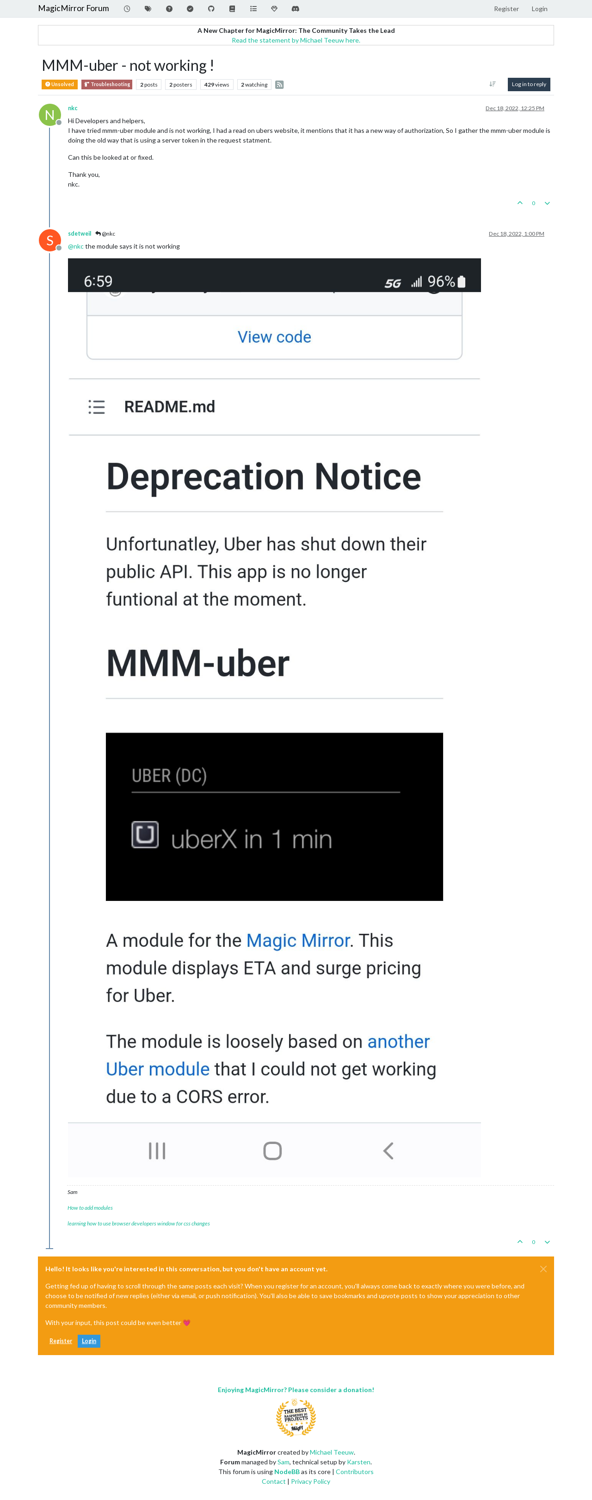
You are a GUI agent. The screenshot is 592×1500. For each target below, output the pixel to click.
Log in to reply (529, 84)
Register (60, 1341)
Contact (274, 1481)
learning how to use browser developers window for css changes (139, 1223)
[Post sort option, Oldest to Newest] (492, 84)
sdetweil (79, 233)
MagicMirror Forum (73, 8)
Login (89, 1341)
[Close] (543, 1268)
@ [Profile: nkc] (76, 246)
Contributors (355, 1471)
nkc (72, 108)
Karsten (358, 1462)
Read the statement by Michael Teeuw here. (296, 40)
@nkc (105, 233)
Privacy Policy (310, 1481)
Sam (284, 1462)
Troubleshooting (107, 84)
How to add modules (90, 1207)
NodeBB (287, 1471)
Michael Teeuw (332, 1452)
